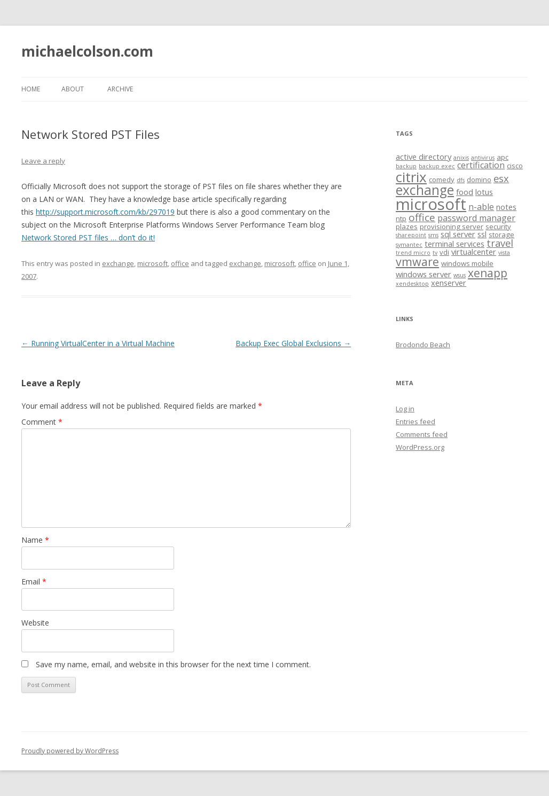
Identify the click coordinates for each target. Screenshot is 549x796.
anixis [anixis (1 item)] (461, 157)
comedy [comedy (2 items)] (441, 179)
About (72, 88)
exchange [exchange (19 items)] (425, 190)
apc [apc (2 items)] (502, 157)
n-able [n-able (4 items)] (481, 207)
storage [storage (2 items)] (501, 234)
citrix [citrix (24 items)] (411, 176)
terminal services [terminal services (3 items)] (454, 243)
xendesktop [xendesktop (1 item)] (412, 283)
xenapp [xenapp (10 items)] (487, 273)
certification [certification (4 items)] (481, 165)
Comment (41, 422)
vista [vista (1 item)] (504, 252)
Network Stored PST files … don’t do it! (88, 237)
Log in (405, 408)
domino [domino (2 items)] (479, 179)
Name (35, 540)
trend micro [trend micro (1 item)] (413, 252)
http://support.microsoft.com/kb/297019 (105, 212)
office (180, 263)
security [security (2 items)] (498, 226)
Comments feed (422, 434)
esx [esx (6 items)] (501, 178)
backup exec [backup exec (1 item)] (437, 166)
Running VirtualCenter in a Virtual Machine (98, 343)
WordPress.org (420, 447)
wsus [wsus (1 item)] (459, 275)
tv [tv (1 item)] (435, 252)
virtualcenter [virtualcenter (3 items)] (473, 251)
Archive (120, 88)
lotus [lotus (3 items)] (484, 191)
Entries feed (415, 421)
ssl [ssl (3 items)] (482, 234)
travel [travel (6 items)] (500, 242)
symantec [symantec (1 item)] (409, 244)
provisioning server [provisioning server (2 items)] (451, 226)
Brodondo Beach (423, 344)
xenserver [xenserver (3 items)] (448, 282)
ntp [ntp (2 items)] (401, 218)
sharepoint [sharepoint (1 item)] (411, 235)
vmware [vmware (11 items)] (417, 261)
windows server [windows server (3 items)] (423, 274)
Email (33, 581)
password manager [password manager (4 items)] (476, 218)
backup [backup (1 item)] (406, 166)
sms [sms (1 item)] (433, 235)
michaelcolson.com (87, 51)
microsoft (152, 263)
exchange (118, 263)
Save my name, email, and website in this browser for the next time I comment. (173, 664)
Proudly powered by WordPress (70, 750)
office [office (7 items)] (422, 217)
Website (35, 623)
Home (30, 88)
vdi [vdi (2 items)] (444, 252)
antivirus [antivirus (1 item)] (483, 157)
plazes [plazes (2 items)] (407, 226)
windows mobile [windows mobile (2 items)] (467, 263)
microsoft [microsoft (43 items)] (431, 204)
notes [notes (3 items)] (506, 206)
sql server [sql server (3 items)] (458, 234)
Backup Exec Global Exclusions (293, 343)
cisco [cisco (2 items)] (515, 165)
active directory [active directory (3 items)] (423, 156)
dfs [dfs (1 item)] (461, 180)
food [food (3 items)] (464, 191)
